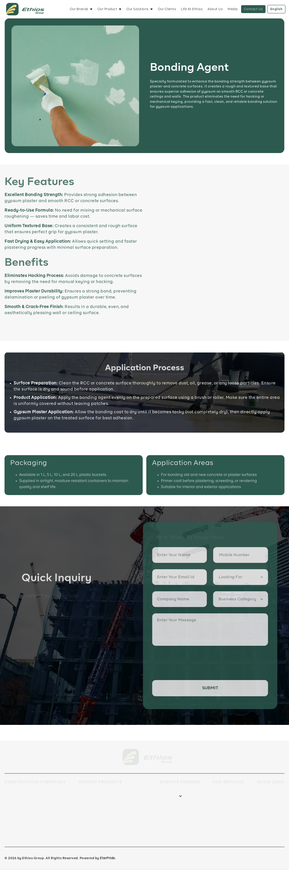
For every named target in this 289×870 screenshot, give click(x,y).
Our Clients (167, 9)
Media (233, 9)
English (276, 9)
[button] (81, 9)
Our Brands (79, 9)
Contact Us (253, 9)
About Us (215, 9)
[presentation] (188, 663)
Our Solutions (137, 9)
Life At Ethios (192, 9)
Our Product (107, 9)
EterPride (107, 858)
